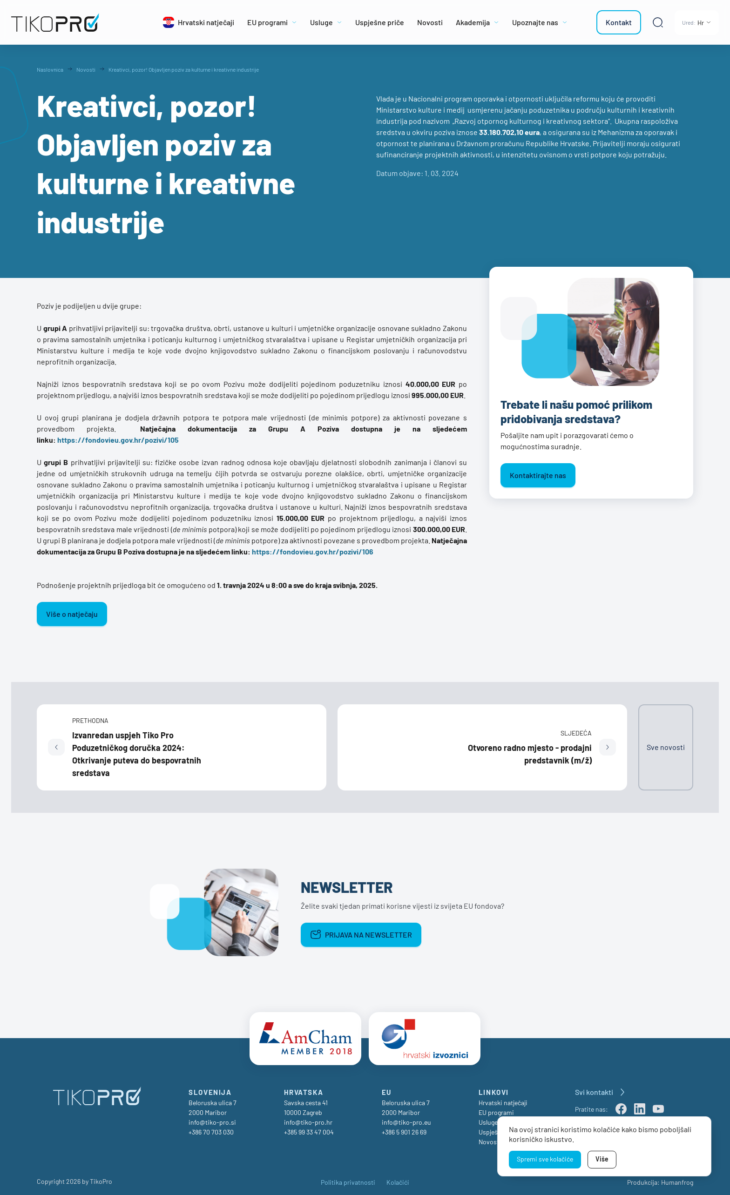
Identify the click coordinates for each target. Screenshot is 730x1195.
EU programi (496, 1109)
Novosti (490, 1138)
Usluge (488, 1118)
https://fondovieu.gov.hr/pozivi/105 (118, 439)
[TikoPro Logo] (76, 22)
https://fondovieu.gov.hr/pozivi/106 (312, 551)
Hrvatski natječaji (503, 1099)
